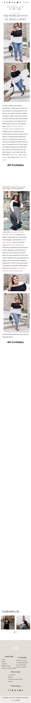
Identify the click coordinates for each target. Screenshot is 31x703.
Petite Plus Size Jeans (15, 679)
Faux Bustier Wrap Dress (16, 245)
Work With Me (6, 666)
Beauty (10, 681)
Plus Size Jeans (21, 665)
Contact (4, 663)
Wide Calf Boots (21, 667)
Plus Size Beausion (18, 188)
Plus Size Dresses (22, 662)
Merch (10, 677)
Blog (3, 659)
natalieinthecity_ (11, 611)
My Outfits (11, 675)
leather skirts (13, 154)
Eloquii (22, 129)
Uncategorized (15, 13)
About (4, 661)
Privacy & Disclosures (9, 668)
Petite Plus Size (21, 660)
